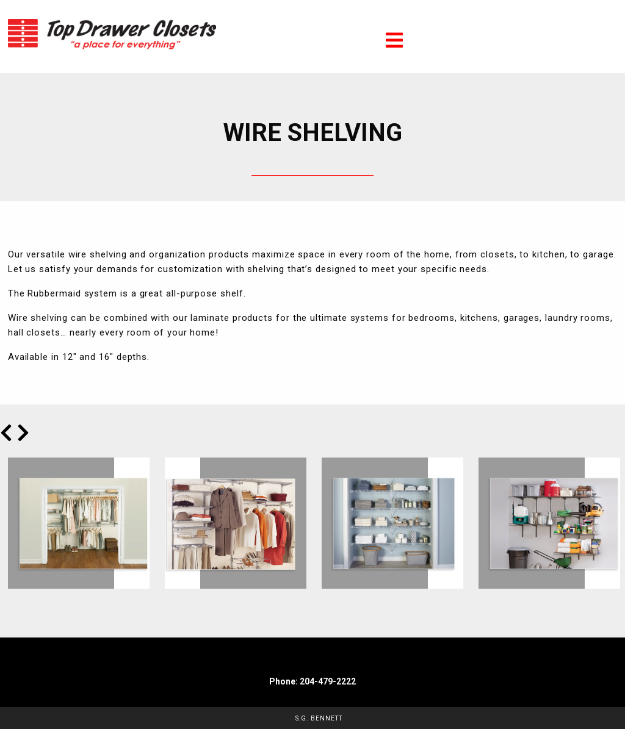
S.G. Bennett (318, 718)
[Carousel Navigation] (312, 433)
